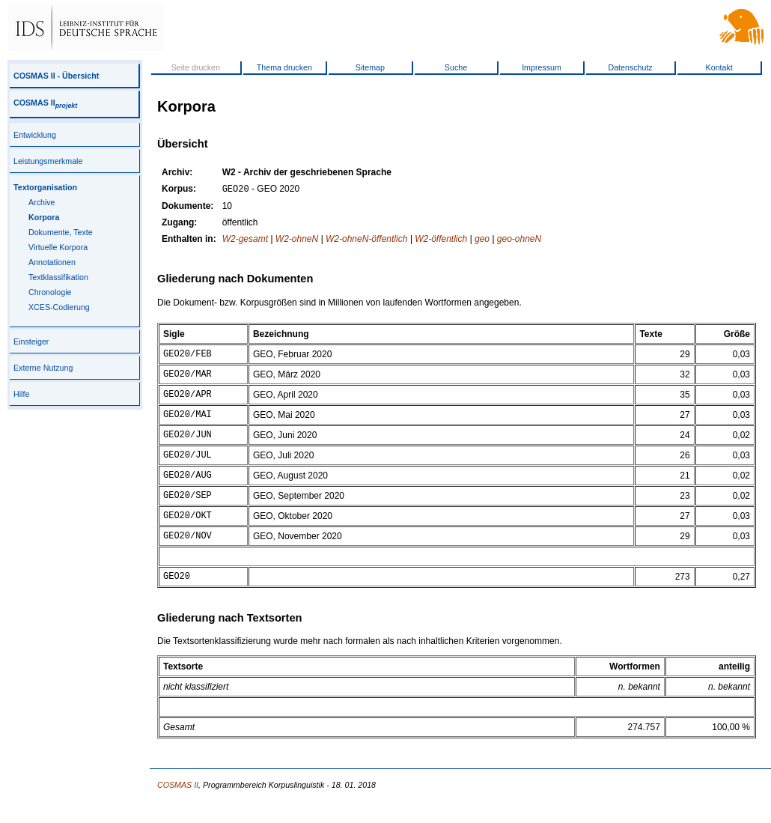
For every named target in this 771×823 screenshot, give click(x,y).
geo (482, 240)
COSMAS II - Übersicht (56, 75)
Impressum (541, 67)
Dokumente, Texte (60, 232)
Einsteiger (31, 341)
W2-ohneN (296, 240)
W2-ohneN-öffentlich (366, 240)
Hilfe (21, 393)
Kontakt (719, 67)
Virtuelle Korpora (58, 247)
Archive (41, 202)
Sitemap (370, 67)
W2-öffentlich (441, 240)
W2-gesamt (245, 240)
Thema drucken (284, 67)
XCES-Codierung (59, 307)
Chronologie (49, 292)
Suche (456, 67)
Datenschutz (630, 67)
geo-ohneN (519, 240)
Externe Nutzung (43, 367)
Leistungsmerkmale (47, 161)
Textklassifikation (58, 277)
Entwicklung (34, 134)
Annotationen (52, 262)
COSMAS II (45, 102)
